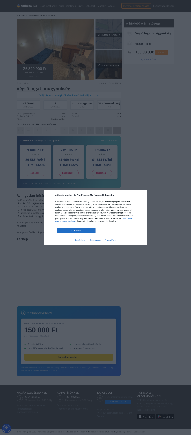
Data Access (95, 240)
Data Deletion (80, 240)
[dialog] (95, 217)
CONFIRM (76, 230)
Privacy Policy (110, 240)
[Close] (141, 195)
